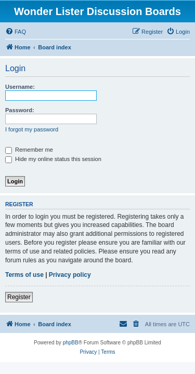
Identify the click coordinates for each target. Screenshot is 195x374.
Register (19, 297)
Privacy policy (70, 274)
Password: (19, 110)
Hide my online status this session (53, 159)
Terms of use (24, 274)
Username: (20, 87)
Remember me (29, 149)
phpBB (71, 342)
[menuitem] (15, 31)
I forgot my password (31, 129)
